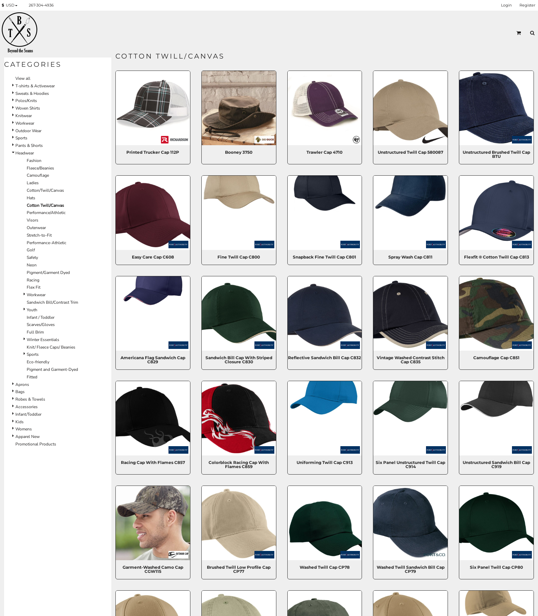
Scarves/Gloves (41, 324)
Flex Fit (33, 287)
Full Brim (35, 332)
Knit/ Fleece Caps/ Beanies (51, 347)
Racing (33, 280)
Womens (23, 429)
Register (527, 5)
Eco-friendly (38, 362)
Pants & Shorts (29, 145)
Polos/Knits (26, 100)
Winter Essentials (43, 339)
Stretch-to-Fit (39, 235)
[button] (11, 5)
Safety (32, 257)
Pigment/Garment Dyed (48, 272)
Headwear (24, 153)
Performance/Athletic (46, 212)
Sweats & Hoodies (32, 93)
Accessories (26, 407)
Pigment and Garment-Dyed (52, 369)
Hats (31, 198)
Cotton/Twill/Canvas (45, 190)
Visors (32, 220)
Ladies (33, 183)
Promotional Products (35, 444)
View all (22, 78)
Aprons (22, 384)
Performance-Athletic (46, 243)
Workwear (24, 123)
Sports (21, 138)
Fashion (34, 160)
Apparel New (27, 436)
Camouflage (38, 175)
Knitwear (23, 115)
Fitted (32, 377)
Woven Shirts (27, 108)
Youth (32, 310)
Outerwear (36, 227)
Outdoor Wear (28, 131)
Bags (20, 391)
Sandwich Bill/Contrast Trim (52, 302)
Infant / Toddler (40, 317)
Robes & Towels (30, 399)
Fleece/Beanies (40, 168)
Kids (19, 422)
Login (506, 5)
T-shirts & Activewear (35, 86)
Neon (32, 265)
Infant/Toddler (28, 414)
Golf (31, 250)
